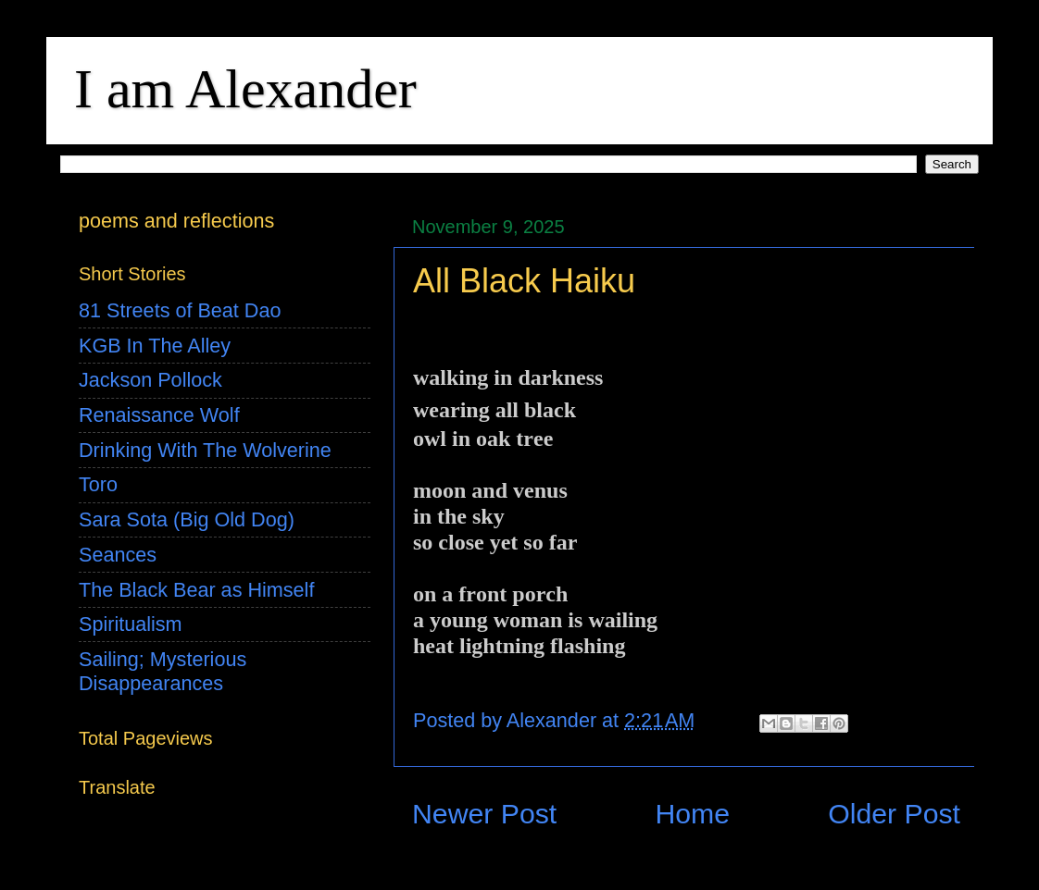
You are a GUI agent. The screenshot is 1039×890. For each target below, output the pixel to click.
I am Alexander (245, 88)
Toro (98, 484)
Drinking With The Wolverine (205, 450)
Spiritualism (130, 624)
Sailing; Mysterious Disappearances (162, 671)
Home (692, 813)
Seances (117, 554)
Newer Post (484, 813)
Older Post (894, 813)
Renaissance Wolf (159, 414)
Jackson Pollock (150, 379)
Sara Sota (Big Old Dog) (186, 519)
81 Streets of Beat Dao (180, 310)
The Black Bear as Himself (196, 589)
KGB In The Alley (155, 345)
